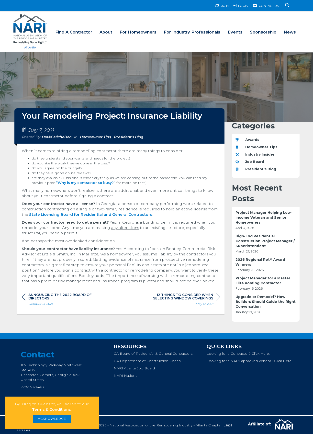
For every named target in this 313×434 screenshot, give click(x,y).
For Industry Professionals (192, 32)
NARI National (126, 375)
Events (235, 32)
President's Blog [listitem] (255, 169)
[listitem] (265, 220)
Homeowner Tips (95, 137)
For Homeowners (138, 32)
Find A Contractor (73, 32)
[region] (183, 300)
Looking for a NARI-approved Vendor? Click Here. (249, 361)
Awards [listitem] (247, 139)
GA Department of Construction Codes (147, 361)
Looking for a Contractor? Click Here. (238, 353)
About (106, 32)
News (290, 32)
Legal (229, 425)
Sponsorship (263, 32)
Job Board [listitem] (249, 162)
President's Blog (128, 137)
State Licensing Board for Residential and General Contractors (90, 214)
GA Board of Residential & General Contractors (153, 353)
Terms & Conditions (51, 409)
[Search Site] (287, 6)
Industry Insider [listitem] (254, 154)
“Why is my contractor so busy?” (85, 183)
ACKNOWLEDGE (52, 419)
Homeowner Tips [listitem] (256, 147)
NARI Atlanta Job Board (134, 368)
